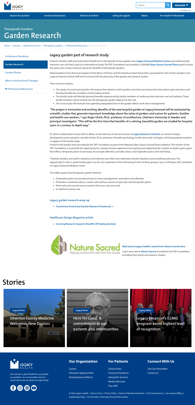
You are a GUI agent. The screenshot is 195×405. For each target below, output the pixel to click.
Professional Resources (76, 45)
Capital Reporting (77, 397)
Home (7, 45)
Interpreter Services (118, 377)
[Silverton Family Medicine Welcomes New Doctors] (34, 318)
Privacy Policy (110, 393)
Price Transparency (155, 393)
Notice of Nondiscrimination (131, 393)
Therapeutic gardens (53, 45)
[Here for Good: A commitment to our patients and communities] (97, 318)
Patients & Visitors (89, 15)
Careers (72, 368)
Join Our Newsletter (158, 368)
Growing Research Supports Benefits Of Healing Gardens (86, 223)
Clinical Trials (114, 368)
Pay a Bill (112, 385)
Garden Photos (13, 72)
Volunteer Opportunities (81, 372)
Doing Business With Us (81, 377)
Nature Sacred (148, 251)
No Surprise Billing (174, 393)
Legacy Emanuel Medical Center (153, 60)
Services (16, 45)
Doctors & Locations (20, 15)
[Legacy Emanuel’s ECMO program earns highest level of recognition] (160, 318)
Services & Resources (54, 15)
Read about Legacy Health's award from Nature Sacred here (153, 246)
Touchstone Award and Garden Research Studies (82, 206)
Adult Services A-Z (31, 45)
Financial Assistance (118, 372)
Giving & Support (121, 15)
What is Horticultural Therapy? (21, 80)
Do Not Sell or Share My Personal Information (107, 397)
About (144, 15)
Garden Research (14, 64)
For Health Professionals (172, 15)
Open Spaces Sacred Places (164, 64)
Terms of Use (97, 393)
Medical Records (116, 381)
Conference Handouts (17, 56)
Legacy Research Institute (146, 134)
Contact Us (185, 10)
